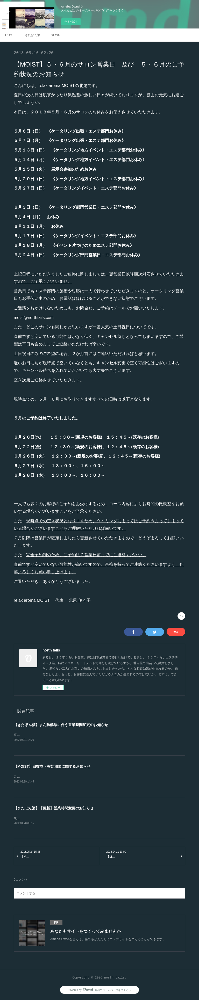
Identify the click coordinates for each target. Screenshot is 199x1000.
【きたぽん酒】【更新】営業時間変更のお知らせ (54, 809)
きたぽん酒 (32, 35)
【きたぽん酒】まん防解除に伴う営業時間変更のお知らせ (61, 725)
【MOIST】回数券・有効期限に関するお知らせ (52, 767)
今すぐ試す (71, 21)
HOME (10, 35)
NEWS (55, 35)
